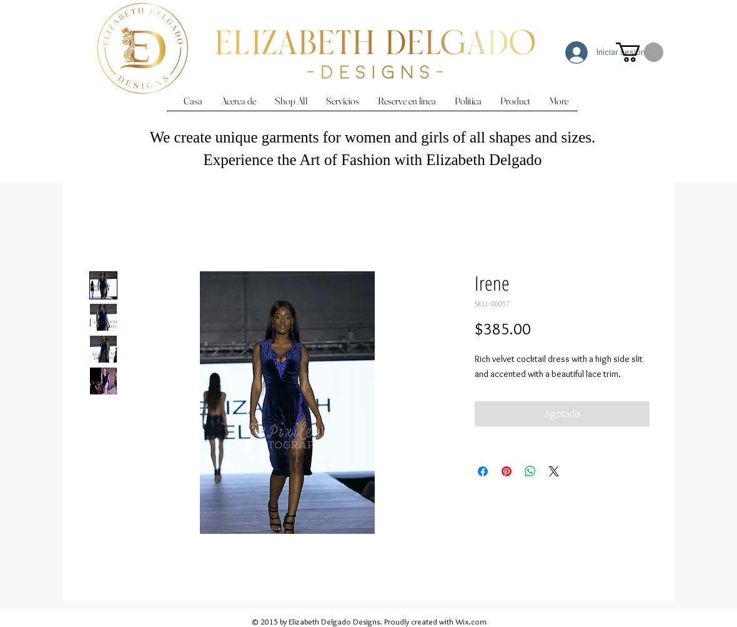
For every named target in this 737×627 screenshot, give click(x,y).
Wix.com (471, 621)
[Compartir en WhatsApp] (530, 471)
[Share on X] (554, 471)
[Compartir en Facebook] (482, 471)
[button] (639, 52)
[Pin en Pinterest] (506, 471)
